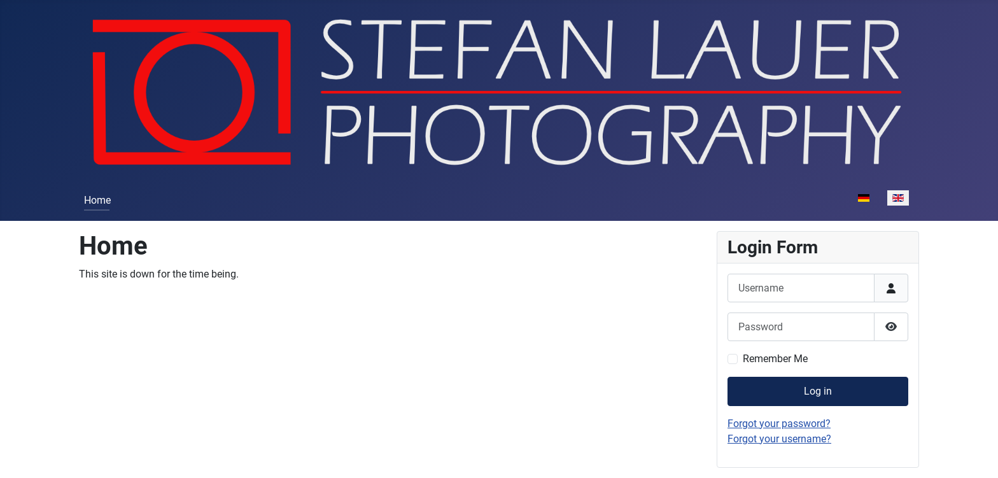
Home (97, 200)
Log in (818, 391)
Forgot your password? (779, 424)
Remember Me (775, 359)
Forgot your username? (779, 439)
